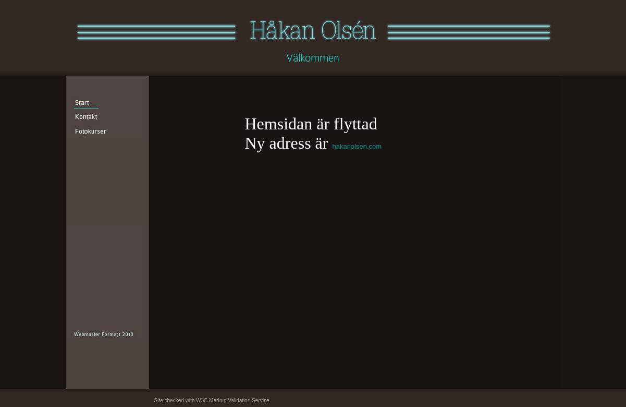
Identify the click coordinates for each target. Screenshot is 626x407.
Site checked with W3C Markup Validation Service (211, 400)
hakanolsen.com (357, 146)
